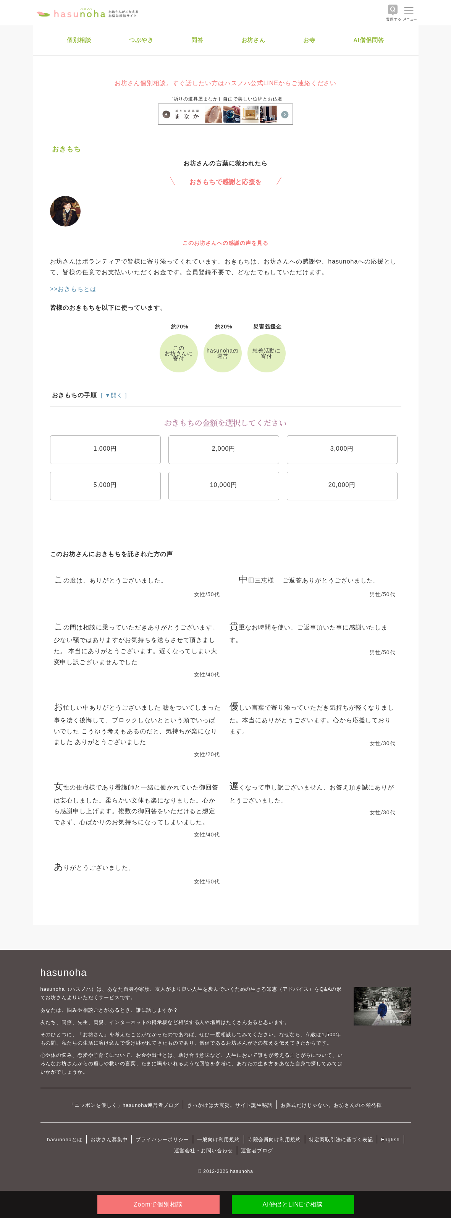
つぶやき (141, 40)
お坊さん (253, 40)
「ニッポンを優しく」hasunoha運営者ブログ (124, 1105)
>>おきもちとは (73, 289)
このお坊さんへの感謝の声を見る (225, 243)
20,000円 (342, 485)
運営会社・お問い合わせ (203, 1150)
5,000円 (105, 485)
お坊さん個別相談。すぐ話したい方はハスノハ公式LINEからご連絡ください (226, 83)
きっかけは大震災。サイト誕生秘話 (229, 1105)
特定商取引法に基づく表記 (341, 1139)
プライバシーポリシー (162, 1139)
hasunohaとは (64, 1139)
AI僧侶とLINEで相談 (292, 1204)
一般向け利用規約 (218, 1139)
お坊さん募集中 (109, 1139)
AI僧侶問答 (368, 40)
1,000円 (105, 448)
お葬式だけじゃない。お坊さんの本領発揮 (331, 1105)
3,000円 (342, 448)
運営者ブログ (257, 1150)
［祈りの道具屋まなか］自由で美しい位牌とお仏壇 (226, 99)
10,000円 (224, 485)
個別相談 (79, 40)
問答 (197, 40)
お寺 (309, 40)
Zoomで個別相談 (158, 1204)
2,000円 (224, 448)
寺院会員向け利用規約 (274, 1139)
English (390, 1139)
